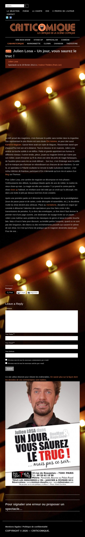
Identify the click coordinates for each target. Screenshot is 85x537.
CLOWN (47, 44)
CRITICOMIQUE (40, 530)
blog (7, 174)
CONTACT (11, 14)
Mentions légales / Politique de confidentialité (26, 527)
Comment (8, 308)
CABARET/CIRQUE (15, 44)
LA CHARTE (37, 11)
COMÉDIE (65, 40)
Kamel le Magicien (13, 145)
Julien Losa (13, 61)
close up (14, 190)
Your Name (9, 334)
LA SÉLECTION (13, 11)
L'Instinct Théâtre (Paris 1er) (49, 65)
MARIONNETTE (33, 44)
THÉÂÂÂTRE (72, 44)
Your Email (9, 343)
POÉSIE (26, 11)
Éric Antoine (51, 141)
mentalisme (51, 205)
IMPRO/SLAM (52, 40)
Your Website (9, 351)
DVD (47, 11)
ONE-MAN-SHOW (22, 40)
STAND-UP (38, 40)
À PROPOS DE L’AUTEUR (63, 11)
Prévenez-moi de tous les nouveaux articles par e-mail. (26, 363)
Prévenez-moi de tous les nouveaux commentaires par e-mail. (28, 360)
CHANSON (58, 44)
